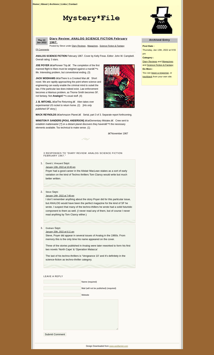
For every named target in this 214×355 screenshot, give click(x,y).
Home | (36, 4)
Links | (64, 4)
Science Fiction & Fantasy (112, 46)
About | (45, 4)
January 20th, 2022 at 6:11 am (60, 231)
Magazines (92, 46)
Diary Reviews (79, 46)
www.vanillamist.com (118, 352)
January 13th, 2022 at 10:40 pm (60, 167)
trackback (147, 76)
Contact (73, 4)
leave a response (160, 72)
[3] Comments (42, 49)
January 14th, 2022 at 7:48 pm (60, 195)
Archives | (54, 4)
